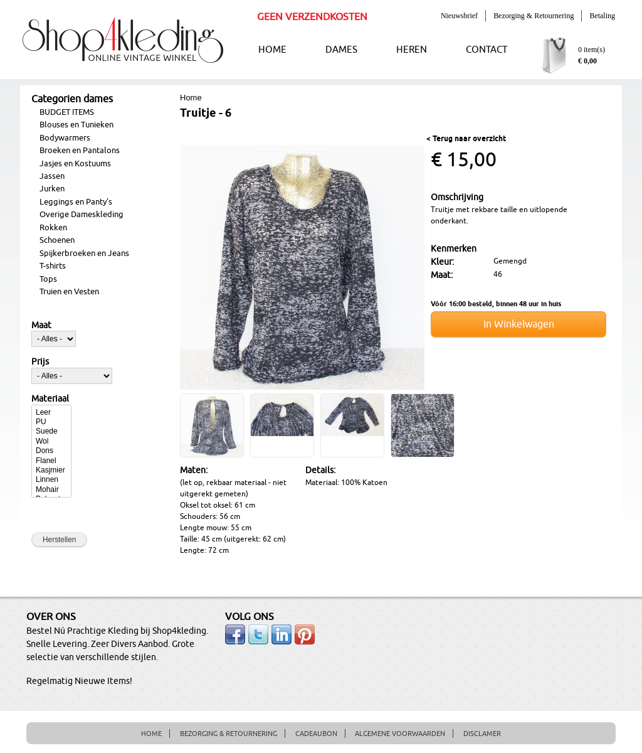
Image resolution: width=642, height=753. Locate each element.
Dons (51, 451)
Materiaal (50, 399)
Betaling (602, 15)
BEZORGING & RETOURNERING (228, 733)
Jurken (52, 189)
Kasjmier (51, 470)
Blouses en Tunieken (76, 125)
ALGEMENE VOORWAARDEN (400, 733)
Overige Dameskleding (81, 215)
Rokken (53, 228)
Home (191, 97)
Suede (51, 431)
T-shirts (52, 266)
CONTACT (486, 50)
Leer (51, 412)
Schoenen (57, 240)
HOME (272, 50)
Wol (51, 441)
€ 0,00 (587, 60)
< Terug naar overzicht (466, 139)
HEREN (411, 50)
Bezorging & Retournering (533, 15)
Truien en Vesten (69, 292)
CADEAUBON (316, 733)
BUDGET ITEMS (66, 112)
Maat (41, 326)
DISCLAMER (482, 733)
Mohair (51, 489)
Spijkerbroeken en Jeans (84, 253)
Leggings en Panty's (75, 202)
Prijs (40, 362)
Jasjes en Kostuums (75, 164)
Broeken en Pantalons (79, 151)
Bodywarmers (64, 138)
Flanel (51, 461)
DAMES (341, 50)
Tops (48, 279)
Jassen (52, 176)
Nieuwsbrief (459, 15)
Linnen (51, 479)
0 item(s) (591, 49)
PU (51, 422)
